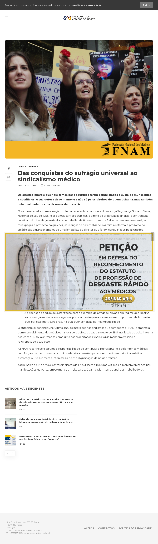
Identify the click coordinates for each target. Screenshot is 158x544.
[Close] (152, 236)
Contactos (106, 528)
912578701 (16, 533)
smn (20, 185)
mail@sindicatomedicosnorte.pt (28, 530)
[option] (41, 422)
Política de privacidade (135, 528)
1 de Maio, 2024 (30, 185)
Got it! (146, 5)
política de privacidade (88, 5)
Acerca (89, 528)
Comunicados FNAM (28, 166)
